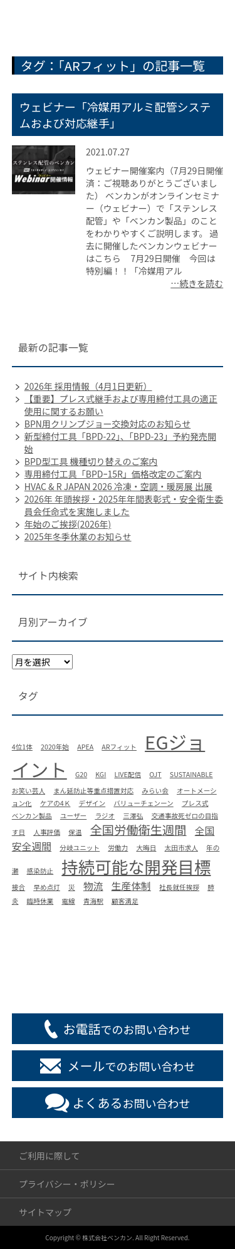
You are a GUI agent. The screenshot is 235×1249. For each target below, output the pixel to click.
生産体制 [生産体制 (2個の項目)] (131, 886)
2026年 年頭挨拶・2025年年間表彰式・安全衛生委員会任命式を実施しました (123, 505)
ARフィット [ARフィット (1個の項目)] (119, 746)
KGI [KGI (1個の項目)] (100, 774)
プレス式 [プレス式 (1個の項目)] (195, 803)
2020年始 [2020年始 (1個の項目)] (55, 746)
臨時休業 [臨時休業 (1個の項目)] (40, 901)
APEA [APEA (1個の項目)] (85, 746)
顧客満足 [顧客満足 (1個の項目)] (125, 901)
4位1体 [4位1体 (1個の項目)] (22, 746)
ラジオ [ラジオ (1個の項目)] (105, 815)
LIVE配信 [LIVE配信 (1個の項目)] (127, 774)
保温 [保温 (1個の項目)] (74, 832)
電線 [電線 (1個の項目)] (68, 901)
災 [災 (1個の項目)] (71, 887)
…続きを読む (196, 283)
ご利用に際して (49, 1155)
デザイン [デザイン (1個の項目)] (92, 803)
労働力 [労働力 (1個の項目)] (118, 847)
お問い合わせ (132, 1103)
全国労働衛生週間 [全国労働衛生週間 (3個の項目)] (138, 830)
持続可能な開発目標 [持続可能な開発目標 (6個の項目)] (136, 866)
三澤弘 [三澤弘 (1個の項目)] (133, 815)
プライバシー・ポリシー (67, 1184)
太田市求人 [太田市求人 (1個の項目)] (181, 847)
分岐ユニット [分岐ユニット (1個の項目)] (80, 847)
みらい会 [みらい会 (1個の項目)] (155, 790)
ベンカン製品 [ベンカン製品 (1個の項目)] (32, 815)
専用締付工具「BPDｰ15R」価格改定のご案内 (113, 474)
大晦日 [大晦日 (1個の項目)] (146, 847)
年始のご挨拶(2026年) (68, 524)
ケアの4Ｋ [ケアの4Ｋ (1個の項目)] (55, 803)
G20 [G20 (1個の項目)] (81, 774)
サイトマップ (45, 1212)
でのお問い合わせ (127, 1029)
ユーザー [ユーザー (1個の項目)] (73, 815)
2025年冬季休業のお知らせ (78, 536)
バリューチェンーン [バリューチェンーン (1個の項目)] (143, 803)
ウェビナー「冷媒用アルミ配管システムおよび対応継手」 (115, 114)
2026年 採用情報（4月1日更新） (88, 386)
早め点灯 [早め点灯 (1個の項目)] (46, 887)
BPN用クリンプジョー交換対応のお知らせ (107, 423)
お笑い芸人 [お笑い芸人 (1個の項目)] (28, 790)
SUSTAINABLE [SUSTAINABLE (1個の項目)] (191, 774)
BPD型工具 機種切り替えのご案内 (91, 461)
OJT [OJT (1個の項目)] (155, 774)
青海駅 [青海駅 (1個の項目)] (93, 901)
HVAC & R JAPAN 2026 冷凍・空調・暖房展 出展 (118, 486)
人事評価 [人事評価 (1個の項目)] (46, 832)
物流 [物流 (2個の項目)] (93, 886)
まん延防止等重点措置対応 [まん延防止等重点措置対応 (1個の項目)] (93, 790)
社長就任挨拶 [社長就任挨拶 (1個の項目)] (179, 887)
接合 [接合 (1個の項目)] (18, 887)
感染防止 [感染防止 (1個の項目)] (40, 870)
